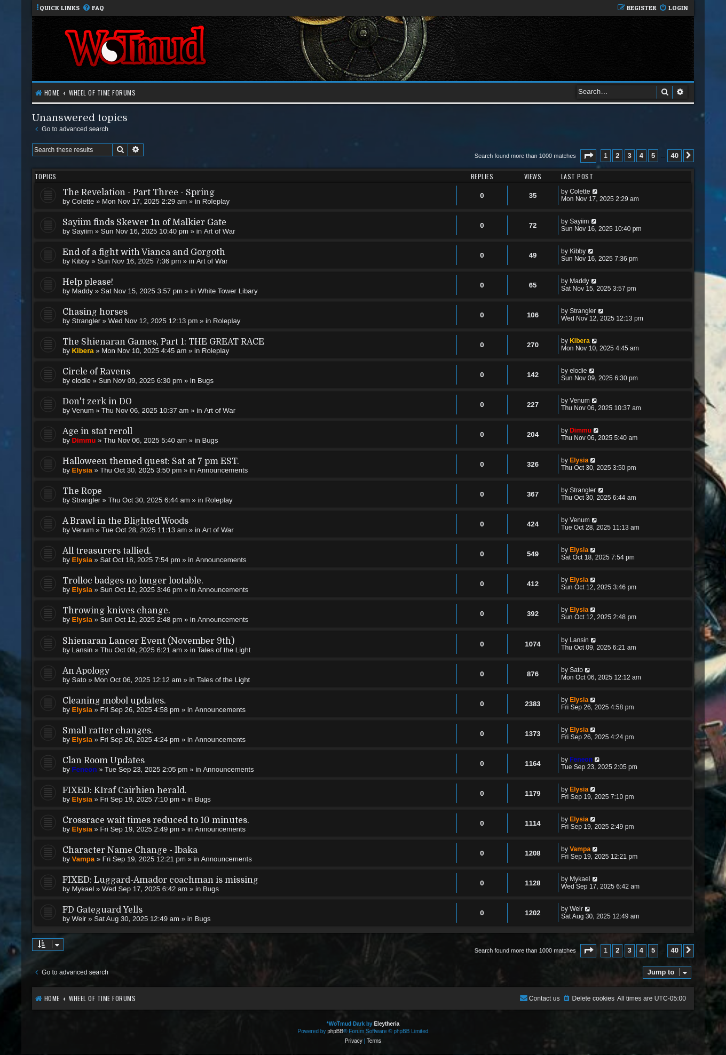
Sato (79, 680)
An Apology (85, 671)
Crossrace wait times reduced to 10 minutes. (155, 820)
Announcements (222, 470)
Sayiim (82, 231)
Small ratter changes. (107, 731)
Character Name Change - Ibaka (130, 850)
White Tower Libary (228, 291)
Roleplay (216, 201)
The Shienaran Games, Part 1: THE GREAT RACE (163, 342)
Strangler (86, 321)
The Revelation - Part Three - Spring (138, 192)
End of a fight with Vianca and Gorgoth (143, 252)
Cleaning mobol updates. (114, 701)
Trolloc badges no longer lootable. (132, 581)
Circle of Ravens (96, 372)
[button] (588, 156)
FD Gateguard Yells (102, 910)
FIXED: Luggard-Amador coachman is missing (160, 880)
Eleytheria (386, 1024)
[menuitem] (93, 8)
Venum (83, 410)
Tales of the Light (224, 650)
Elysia (82, 470)
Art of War (219, 231)
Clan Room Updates (103, 760)
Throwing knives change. (116, 611)
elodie (81, 381)
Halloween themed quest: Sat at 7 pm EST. (150, 461)
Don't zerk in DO (97, 401)
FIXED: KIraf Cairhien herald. (124, 790)
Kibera (83, 351)
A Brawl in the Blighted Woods (125, 521)
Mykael (83, 889)
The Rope (82, 491)
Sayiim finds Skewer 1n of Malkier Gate (144, 222)
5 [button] (653, 155)
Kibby (81, 261)
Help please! (87, 282)
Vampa (83, 859)
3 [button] (630, 155)
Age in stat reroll (97, 431)
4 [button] (641, 155)
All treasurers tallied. (106, 551)
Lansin (82, 650)
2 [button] (617, 155)
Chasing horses (95, 312)
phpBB (335, 1031)
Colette (83, 201)
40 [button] (674, 155)
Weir (79, 919)
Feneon (84, 769)
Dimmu (84, 440)
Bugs (206, 381)
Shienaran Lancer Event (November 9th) (148, 641)
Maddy (82, 291)
